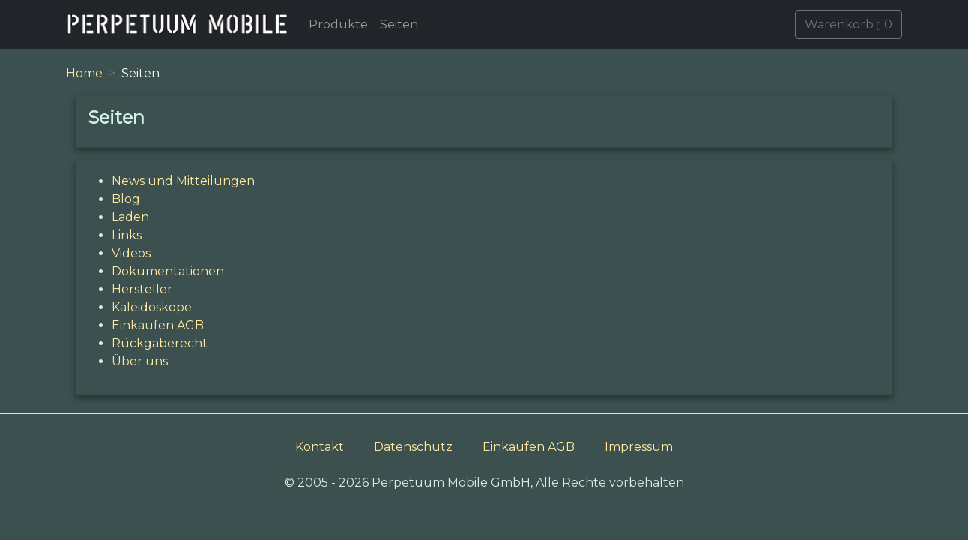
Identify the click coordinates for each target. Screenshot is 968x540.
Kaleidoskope (152, 307)
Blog (126, 199)
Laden (130, 217)
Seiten (399, 24)
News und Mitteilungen (183, 181)
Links (127, 235)
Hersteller (142, 289)
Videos (131, 253)
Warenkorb (848, 24)
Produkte (338, 24)
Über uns (140, 361)
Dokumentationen (168, 271)
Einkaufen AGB (158, 325)
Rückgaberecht (160, 343)
